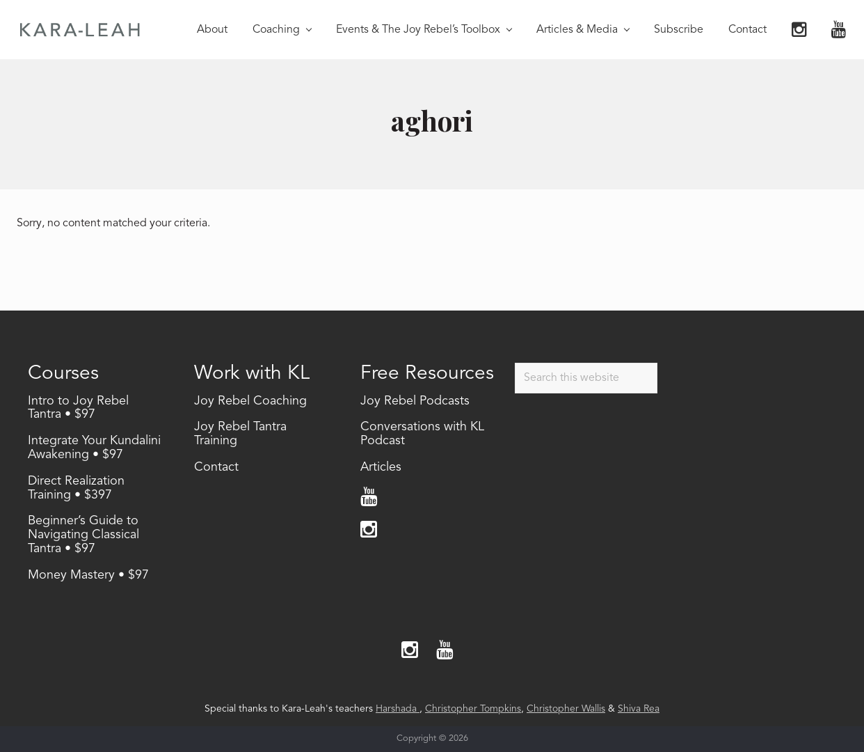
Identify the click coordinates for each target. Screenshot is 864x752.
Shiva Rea (638, 709)
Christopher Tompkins (473, 709)
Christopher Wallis (566, 709)
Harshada (397, 709)
